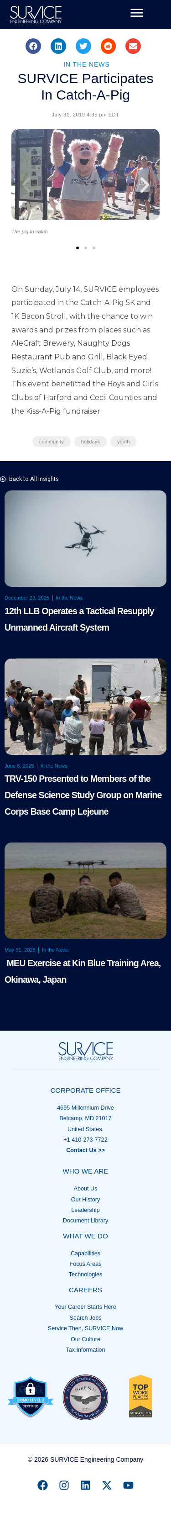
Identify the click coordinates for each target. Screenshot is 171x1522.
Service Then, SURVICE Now (85, 1328)
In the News (86, 64)
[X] (107, 1485)
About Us (86, 1188)
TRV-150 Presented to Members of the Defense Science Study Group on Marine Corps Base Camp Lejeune (83, 795)
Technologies (86, 1274)
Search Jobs (85, 1318)
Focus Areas (86, 1264)
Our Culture (85, 1339)
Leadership (85, 1210)
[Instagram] (64, 1485)
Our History (85, 1199)
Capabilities (85, 1253)
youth (123, 441)
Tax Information (85, 1350)
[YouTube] (128, 1485)
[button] (33, 46)
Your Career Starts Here (85, 1307)
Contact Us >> (85, 1150)
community (51, 441)
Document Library (85, 1220)
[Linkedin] (85, 1485)
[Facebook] (42, 1485)
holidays (90, 441)
